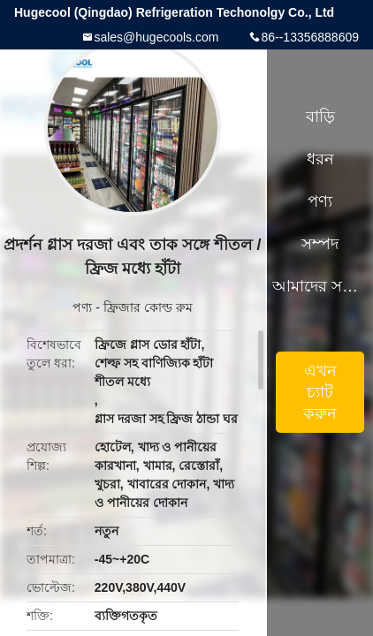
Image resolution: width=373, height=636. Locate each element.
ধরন (320, 159)
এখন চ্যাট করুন (320, 392)
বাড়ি (320, 116)
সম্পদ (320, 244)
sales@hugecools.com (156, 37)
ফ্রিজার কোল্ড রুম (148, 307)
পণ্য (82, 307)
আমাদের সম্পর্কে (320, 286)
